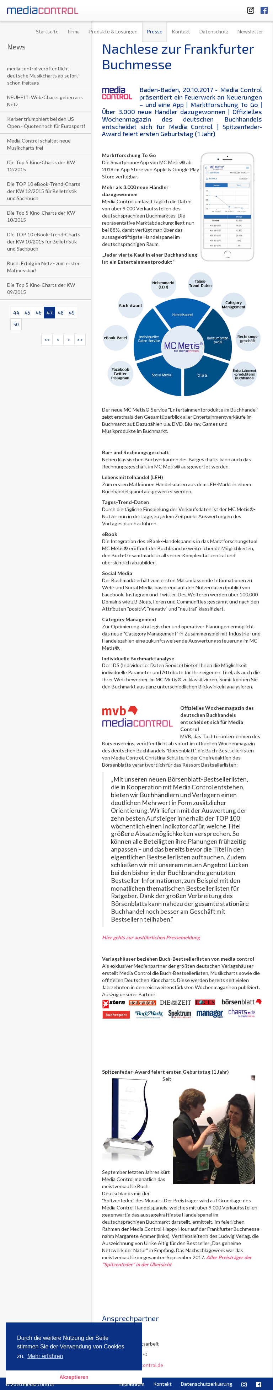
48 (61, 313)
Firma (74, 31)
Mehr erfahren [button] (45, 1356)
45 (27, 313)
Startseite (47, 31)
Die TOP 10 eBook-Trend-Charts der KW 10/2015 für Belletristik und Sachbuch (43, 241)
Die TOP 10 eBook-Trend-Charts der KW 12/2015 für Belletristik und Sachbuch (43, 191)
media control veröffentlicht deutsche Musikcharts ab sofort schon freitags (42, 75)
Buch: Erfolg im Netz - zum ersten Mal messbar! (44, 266)
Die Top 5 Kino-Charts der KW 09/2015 (41, 288)
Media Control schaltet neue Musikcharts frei (39, 144)
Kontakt (181, 31)
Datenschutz (213, 31)
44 (16, 313)
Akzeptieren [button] (74, 1377)
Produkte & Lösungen (113, 31)
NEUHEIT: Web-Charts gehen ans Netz (45, 100)
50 (16, 324)
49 (72, 313)
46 (39, 313)
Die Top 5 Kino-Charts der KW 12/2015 (41, 165)
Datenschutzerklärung (206, 1384)
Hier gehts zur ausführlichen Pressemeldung (151, 937)
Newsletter (250, 31)
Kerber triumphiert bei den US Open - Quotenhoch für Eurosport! (46, 122)
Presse (154, 31)
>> (80, 340)
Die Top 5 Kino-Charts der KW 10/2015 (41, 216)
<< (47, 340)
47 (49, 313)
